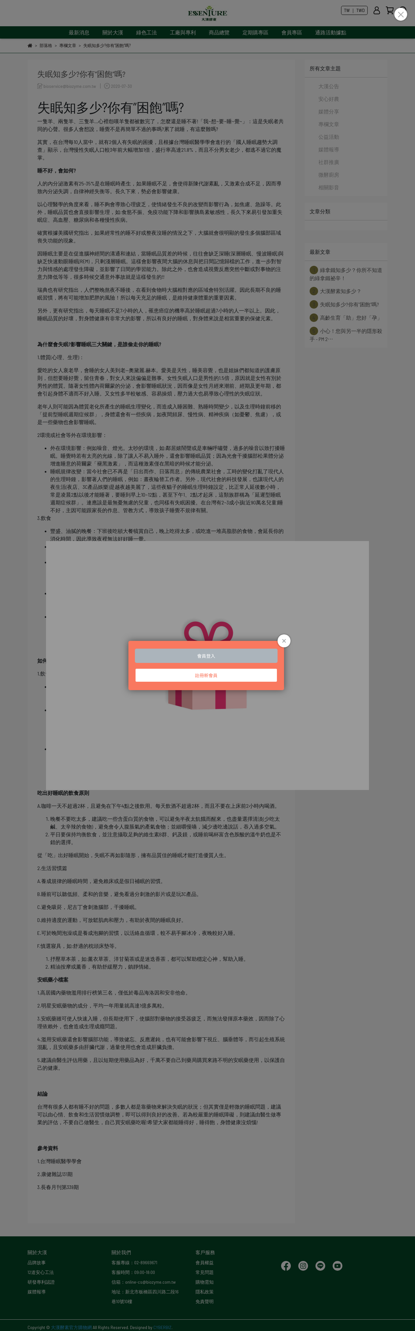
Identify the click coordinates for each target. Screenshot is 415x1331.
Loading (207, 665)
